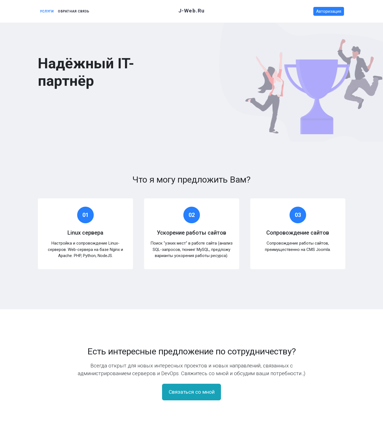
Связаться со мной (192, 392)
